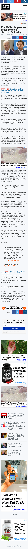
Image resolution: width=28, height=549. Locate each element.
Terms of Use (14, 546)
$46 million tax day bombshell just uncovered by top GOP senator (15, 453)
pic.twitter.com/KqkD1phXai (12, 260)
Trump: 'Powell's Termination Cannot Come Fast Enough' (14, 444)
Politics (23, 34)
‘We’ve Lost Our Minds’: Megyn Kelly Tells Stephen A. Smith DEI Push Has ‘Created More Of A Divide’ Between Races (16, 426)
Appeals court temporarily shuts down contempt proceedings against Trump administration (16, 436)
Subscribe (24, 23)
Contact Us (9, 546)
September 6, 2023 (9, 266)
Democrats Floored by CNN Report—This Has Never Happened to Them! (15, 416)
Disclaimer (19, 546)
